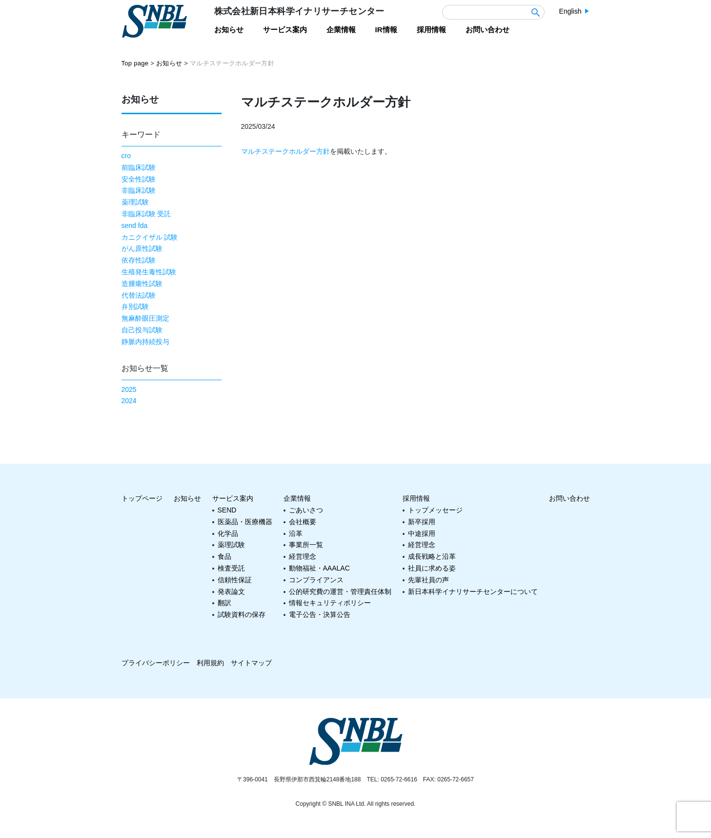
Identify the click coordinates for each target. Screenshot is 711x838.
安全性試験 (139, 179)
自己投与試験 (142, 330)
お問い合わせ (569, 498)
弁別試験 (135, 306)
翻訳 (224, 603)
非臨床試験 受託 (146, 214)
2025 (129, 389)
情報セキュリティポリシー (330, 603)
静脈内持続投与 (145, 342)
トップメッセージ (435, 510)
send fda (135, 225)
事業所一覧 (306, 545)
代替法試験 (139, 295)
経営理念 (302, 556)
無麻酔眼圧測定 (145, 318)
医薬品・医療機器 (245, 522)
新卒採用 (421, 522)
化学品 (228, 533)
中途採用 (421, 533)
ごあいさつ (306, 510)
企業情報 (297, 498)
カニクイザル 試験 (150, 237)
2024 (129, 401)
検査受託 (231, 568)
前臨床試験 (139, 167)
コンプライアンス (316, 580)
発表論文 (231, 591)
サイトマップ (251, 663)
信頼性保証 (235, 580)
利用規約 (210, 663)
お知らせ (187, 498)
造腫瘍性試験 (142, 283)
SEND (227, 510)
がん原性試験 (142, 248)
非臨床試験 (139, 190)
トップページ (142, 498)
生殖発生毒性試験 (149, 272)
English (570, 11)
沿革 (296, 533)
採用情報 (416, 498)
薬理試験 (135, 202)
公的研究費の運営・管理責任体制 (340, 591)
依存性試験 (139, 260)
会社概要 (302, 522)
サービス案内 (232, 498)
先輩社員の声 (428, 580)
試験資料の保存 (241, 614)
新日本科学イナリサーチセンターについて (473, 591)
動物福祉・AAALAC (319, 568)
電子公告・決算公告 (319, 614)
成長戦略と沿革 (432, 556)
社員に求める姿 (432, 568)
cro (126, 156)
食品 (224, 556)
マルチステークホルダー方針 (285, 151)
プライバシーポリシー (156, 663)
